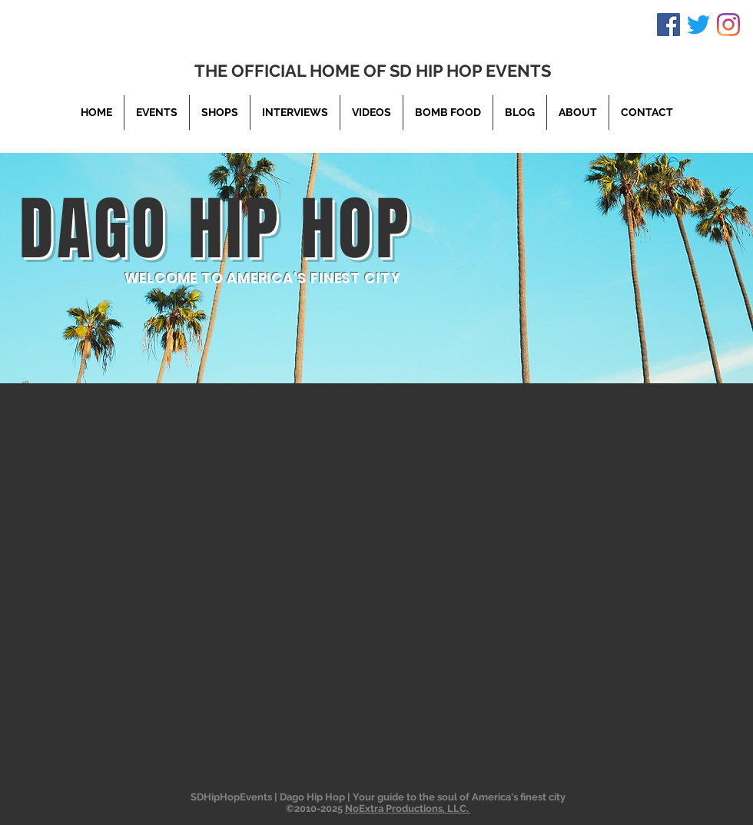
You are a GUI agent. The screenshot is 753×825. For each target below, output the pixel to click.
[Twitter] (698, 24)
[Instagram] (728, 24)
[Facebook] (668, 24)
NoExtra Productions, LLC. (408, 808)
